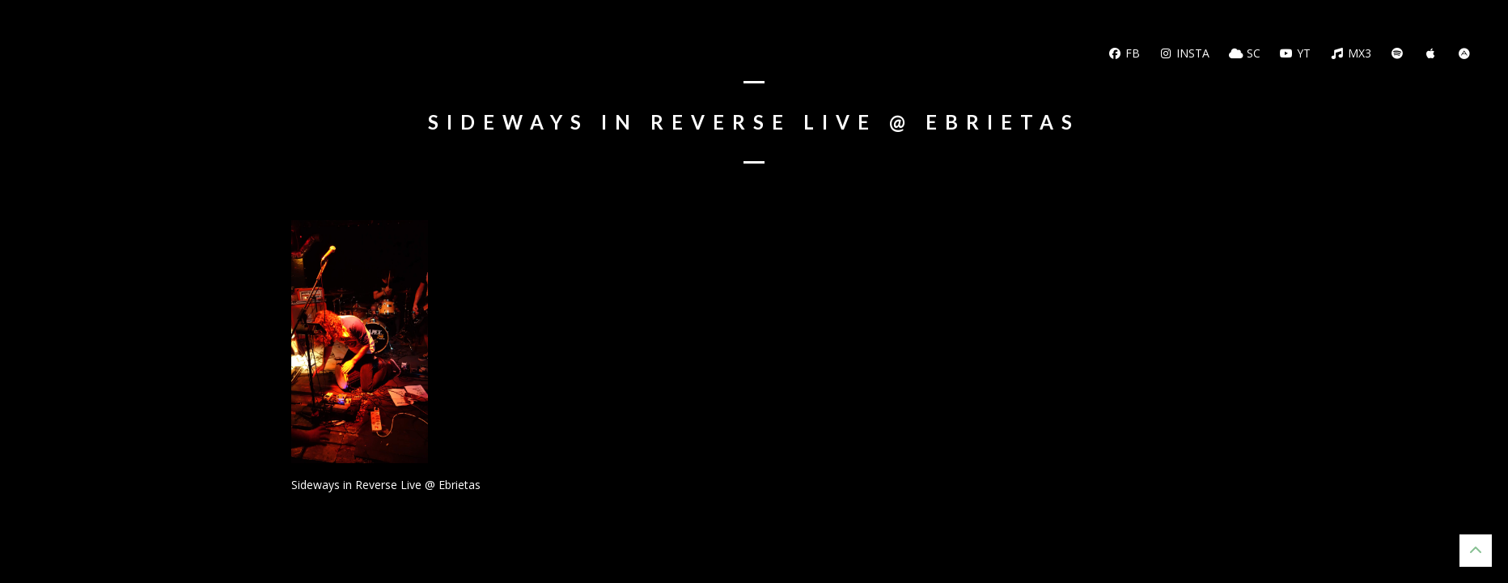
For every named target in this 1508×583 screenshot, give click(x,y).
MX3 (1350, 53)
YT (1295, 53)
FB (1124, 53)
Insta (1184, 53)
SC (1244, 53)
